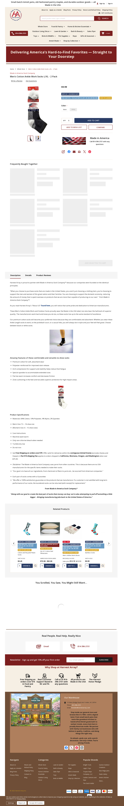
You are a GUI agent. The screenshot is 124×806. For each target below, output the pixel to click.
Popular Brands (90, 759)
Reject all (21, 803)
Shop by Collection (70, 40)
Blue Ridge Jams (104, 770)
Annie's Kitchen (104, 777)
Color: (64, 105)
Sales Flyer (91, 31)
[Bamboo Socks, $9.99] (95, 528)
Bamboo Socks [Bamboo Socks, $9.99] (90, 552)
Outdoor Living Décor (41, 31)
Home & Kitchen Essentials (78, 26)
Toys (35, 36)
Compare (100, 127)
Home (12, 69)
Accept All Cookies (36, 803)
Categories (43, 759)
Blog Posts (67, 10)
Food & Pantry (57, 26)
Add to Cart (93, 120)
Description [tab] (15, 275)
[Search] (103, 18)
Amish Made (54, 40)
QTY (64, 120)
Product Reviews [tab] (43, 275)
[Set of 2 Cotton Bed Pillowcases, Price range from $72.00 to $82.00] (50, 528)
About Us (45, 10)
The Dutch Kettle (88, 783)
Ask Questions (31, 81)
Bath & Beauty (77, 31)
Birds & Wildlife (48, 36)
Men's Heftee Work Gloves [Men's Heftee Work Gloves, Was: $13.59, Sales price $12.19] (71, 555)
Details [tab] (28, 275)
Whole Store (43, 26)
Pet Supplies (63, 36)
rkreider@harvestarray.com (80, 707)
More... (101, 781)
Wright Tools (87, 765)
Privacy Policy (76, 10)
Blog (25, 777)
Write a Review (16, 81)
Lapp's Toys (87, 768)
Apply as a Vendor (56, 10)
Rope (75, 36)
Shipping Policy (107, 10)
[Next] (109, 543)
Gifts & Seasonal (87, 36)
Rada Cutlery (103, 774)
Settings (11, 803)
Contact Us (27, 774)
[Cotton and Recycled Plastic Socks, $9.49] (27, 528)
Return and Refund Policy (92, 10)
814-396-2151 (76, 705)
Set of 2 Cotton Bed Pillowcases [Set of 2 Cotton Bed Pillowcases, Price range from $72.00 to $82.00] (46, 552)
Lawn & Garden (60, 31)
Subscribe (103, 660)
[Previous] (14, 543)
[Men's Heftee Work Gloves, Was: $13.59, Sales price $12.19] (72, 528)
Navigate (14, 759)
